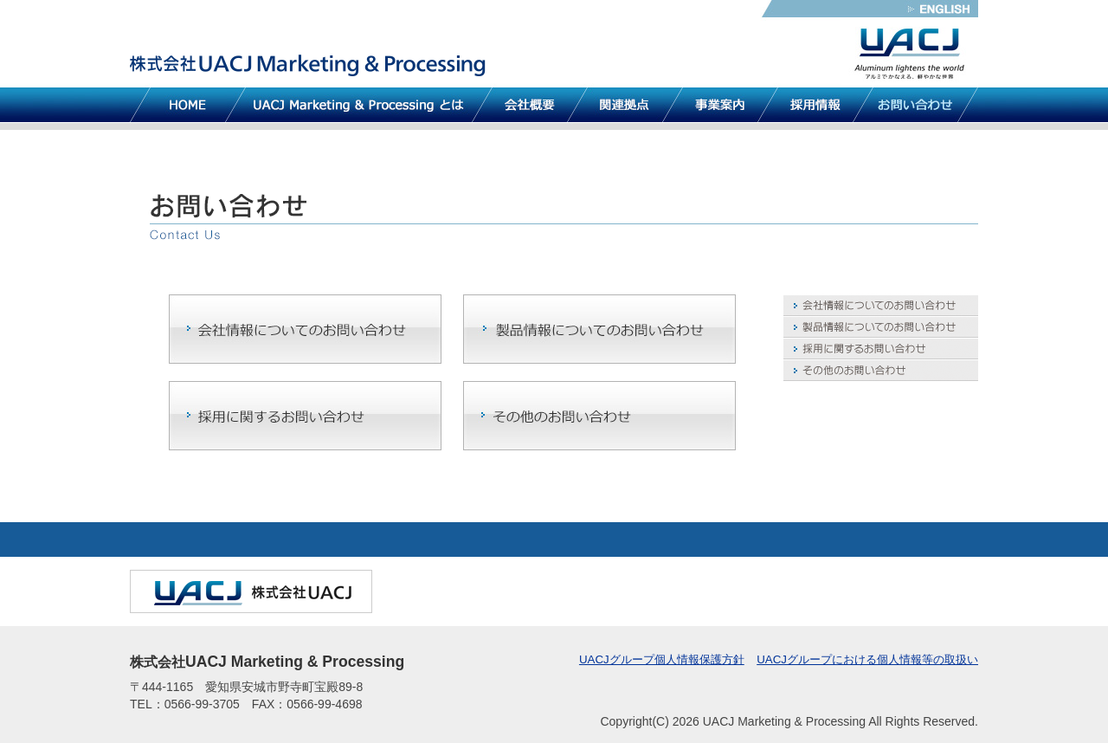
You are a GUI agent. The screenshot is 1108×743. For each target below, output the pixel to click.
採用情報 (815, 104)
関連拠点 (625, 104)
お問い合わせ (915, 104)
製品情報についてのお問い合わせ (880, 327)
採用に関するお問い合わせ (880, 348)
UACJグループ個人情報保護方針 (661, 659)
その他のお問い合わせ (880, 370)
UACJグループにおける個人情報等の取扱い (867, 659)
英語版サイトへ (941, 8)
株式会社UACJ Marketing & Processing (309, 64)
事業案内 (720, 104)
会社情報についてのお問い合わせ (880, 305)
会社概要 (530, 104)
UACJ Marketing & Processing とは (359, 104)
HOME (188, 104)
